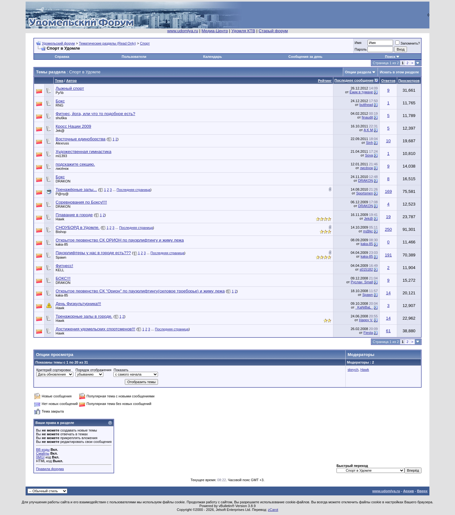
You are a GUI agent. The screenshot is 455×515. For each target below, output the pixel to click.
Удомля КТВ (243, 30)
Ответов (388, 81)
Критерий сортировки (53, 370)
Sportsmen (364, 193)
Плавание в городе (74, 214)
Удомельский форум (58, 43)
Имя (358, 43)
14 (388, 293)
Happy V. (366, 320)
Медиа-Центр (215, 30)
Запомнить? (407, 43)
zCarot (273, 510)
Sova (369, 155)
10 (388, 140)
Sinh (369, 142)
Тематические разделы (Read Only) (107, 43)
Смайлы (42, 453)
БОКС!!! (63, 278)
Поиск (390, 56)
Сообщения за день (305, 56)
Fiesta (368, 332)
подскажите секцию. (75, 164)
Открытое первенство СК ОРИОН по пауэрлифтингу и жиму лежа (120, 240)
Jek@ (60, 130)
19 (388, 216)
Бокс (60, 101)
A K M (368, 130)
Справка (62, 56)
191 (388, 255)
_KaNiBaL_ (364, 307)
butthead (366, 105)
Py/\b (60, 93)
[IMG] (40, 457)
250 (388, 229)
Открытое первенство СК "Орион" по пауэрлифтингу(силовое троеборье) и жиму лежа (140, 291)
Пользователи (134, 56)
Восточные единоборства (81, 139)
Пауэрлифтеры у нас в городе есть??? (93, 252)
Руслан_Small (362, 282)
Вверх (422, 491)
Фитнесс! (64, 265)
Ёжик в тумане (361, 92)
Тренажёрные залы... (76, 189)
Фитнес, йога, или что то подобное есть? (95, 113)
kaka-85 (62, 244)
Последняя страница (133, 190)
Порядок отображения (93, 370)
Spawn (61, 257)
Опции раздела (358, 72)
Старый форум (273, 30)
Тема (59, 81)
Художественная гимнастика (83, 151)
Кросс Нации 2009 (73, 126)
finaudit (367, 117)
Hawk (60, 219)
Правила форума (50, 469)
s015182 (366, 269)
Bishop (61, 232)
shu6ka (61, 118)
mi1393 (61, 156)
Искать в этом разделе (399, 72)
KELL (60, 270)
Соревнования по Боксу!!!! (81, 202)
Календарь (212, 56)
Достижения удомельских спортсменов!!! (95, 329)
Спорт (145, 43)
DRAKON (63, 181)
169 (388, 191)
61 (388, 330)
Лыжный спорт (70, 88)
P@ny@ (62, 194)
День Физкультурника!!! (78, 303)
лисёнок (62, 168)
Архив (408, 491)
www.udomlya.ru (182, 30)
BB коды (43, 449)
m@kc (368, 231)
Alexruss (62, 143)
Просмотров (409, 81)
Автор (71, 81)
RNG (59, 105)
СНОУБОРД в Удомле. (78, 227)
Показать (120, 370)
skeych (353, 369)
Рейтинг (324, 81)
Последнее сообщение (354, 80)
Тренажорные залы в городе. (84, 316)
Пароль (361, 49)
